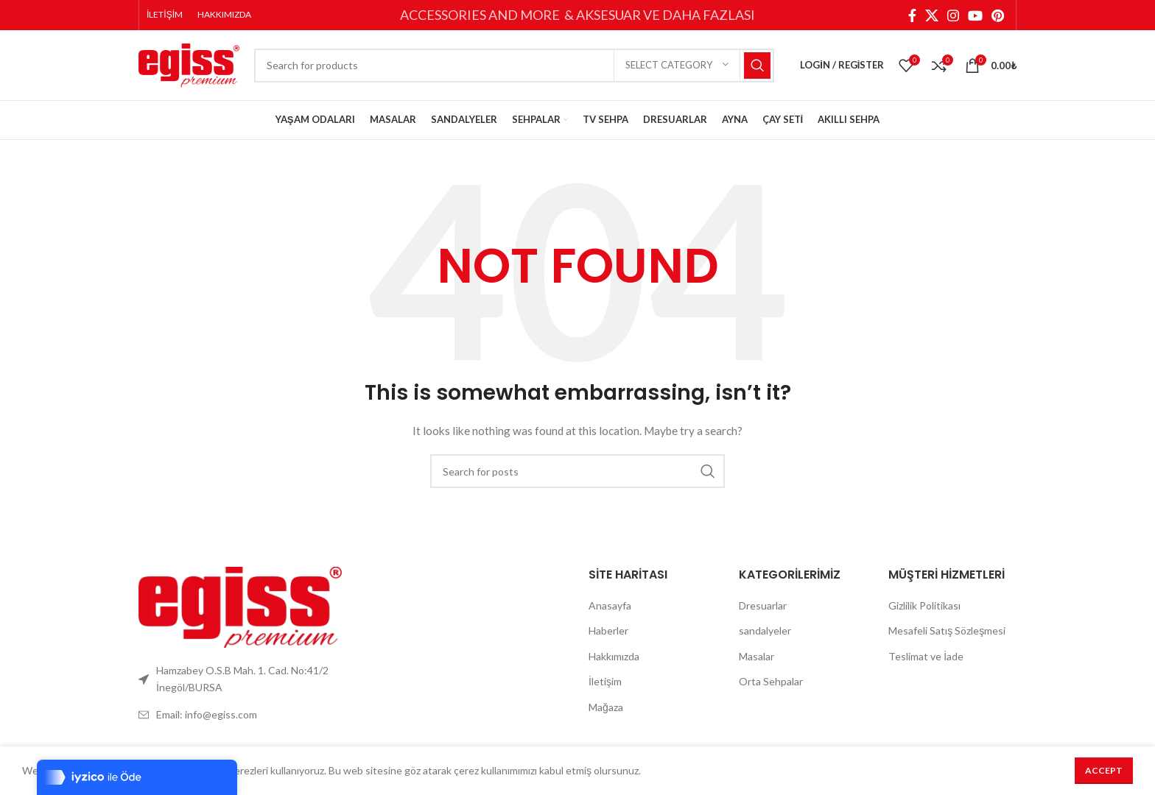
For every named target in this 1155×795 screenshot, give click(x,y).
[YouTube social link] (975, 15)
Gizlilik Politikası (924, 613)
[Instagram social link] (953, 15)
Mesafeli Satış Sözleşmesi (946, 638)
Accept (1104, 770)
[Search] (514, 70)
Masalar (756, 664)
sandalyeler (765, 638)
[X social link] (932, 15)
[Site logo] (188, 68)
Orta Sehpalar (771, 689)
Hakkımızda (614, 664)
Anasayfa (610, 613)
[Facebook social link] (912, 15)
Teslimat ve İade (925, 664)
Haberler (608, 638)
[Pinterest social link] (997, 15)
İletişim (605, 689)
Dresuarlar (763, 613)
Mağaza (606, 715)
